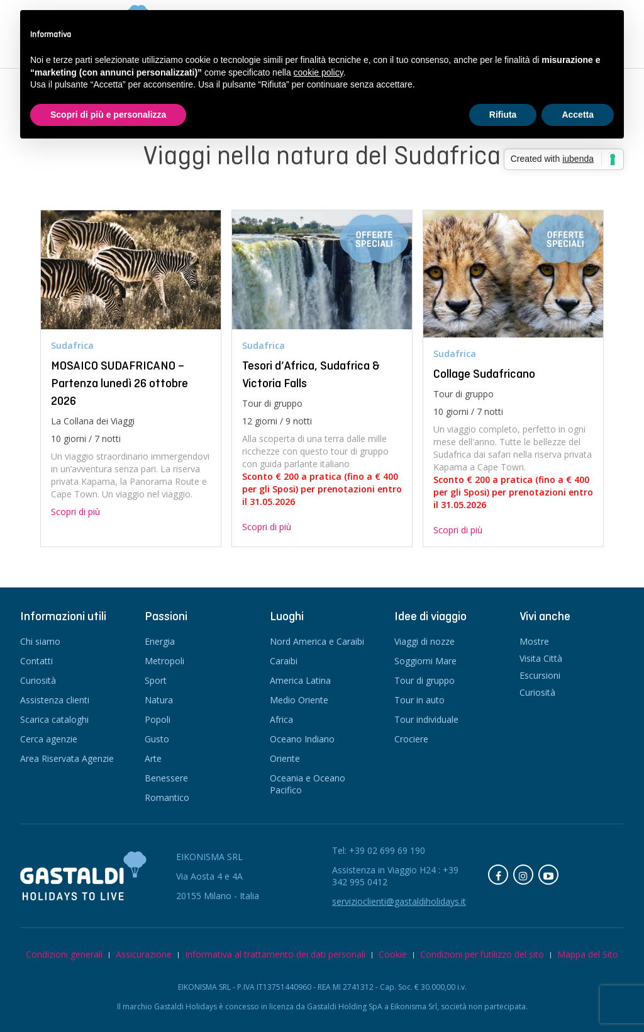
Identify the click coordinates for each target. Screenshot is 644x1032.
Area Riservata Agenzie (67, 758)
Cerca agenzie (48, 739)
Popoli (157, 719)
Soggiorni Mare (425, 661)
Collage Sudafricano (484, 373)
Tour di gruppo (424, 680)
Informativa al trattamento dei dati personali (275, 954)
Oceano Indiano (302, 739)
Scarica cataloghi (54, 719)
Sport (156, 680)
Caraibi (283, 661)
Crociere (411, 739)
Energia (160, 641)
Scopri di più (75, 512)
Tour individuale (426, 719)
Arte (153, 758)
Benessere (166, 778)
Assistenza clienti (54, 700)
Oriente (285, 758)
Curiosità (38, 680)
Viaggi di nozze (424, 641)
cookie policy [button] (318, 72)
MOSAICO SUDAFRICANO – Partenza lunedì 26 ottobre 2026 (119, 383)
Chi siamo (40, 641)
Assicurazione (144, 954)
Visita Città (540, 658)
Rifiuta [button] (503, 115)
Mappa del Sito (587, 954)
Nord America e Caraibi (317, 641)
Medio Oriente (299, 700)
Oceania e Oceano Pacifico (307, 784)
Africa (281, 719)
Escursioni (539, 675)
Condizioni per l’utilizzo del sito (482, 954)
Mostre (534, 641)
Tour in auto (419, 700)
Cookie (393, 954)
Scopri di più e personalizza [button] (108, 115)
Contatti (36, 661)
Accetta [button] (578, 115)
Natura (159, 700)
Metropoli (164, 661)
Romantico (167, 797)
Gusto (157, 739)
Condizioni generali (64, 954)
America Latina (300, 680)
